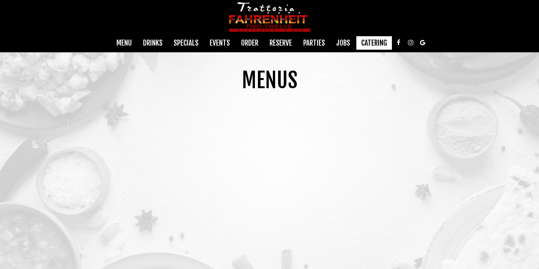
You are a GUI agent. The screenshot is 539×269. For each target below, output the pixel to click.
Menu (124, 43)
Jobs (343, 43)
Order (249, 43)
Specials (186, 43)
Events (220, 43)
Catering (374, 43)
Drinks (152, 43)
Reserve (281, 43)
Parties (314, 43)
